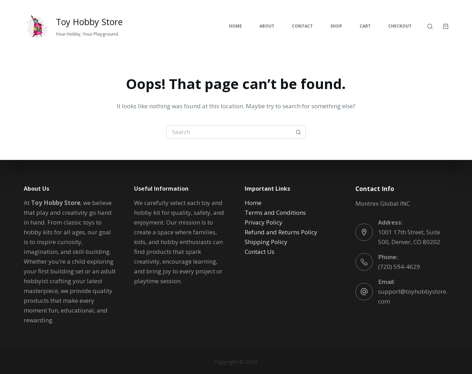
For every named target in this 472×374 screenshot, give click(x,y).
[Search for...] (229, 132)
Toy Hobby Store (89, 22)
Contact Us (259, 252)
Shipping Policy (266, 242)
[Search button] (299, 132)
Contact (302, 26)
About (266, 26)
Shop (336, 26)
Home (235, 26)
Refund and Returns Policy (281, 232)
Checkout (400, 26)
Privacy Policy (263, 222)
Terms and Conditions (275, 212)
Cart (365, 26)
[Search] (430, 26)
